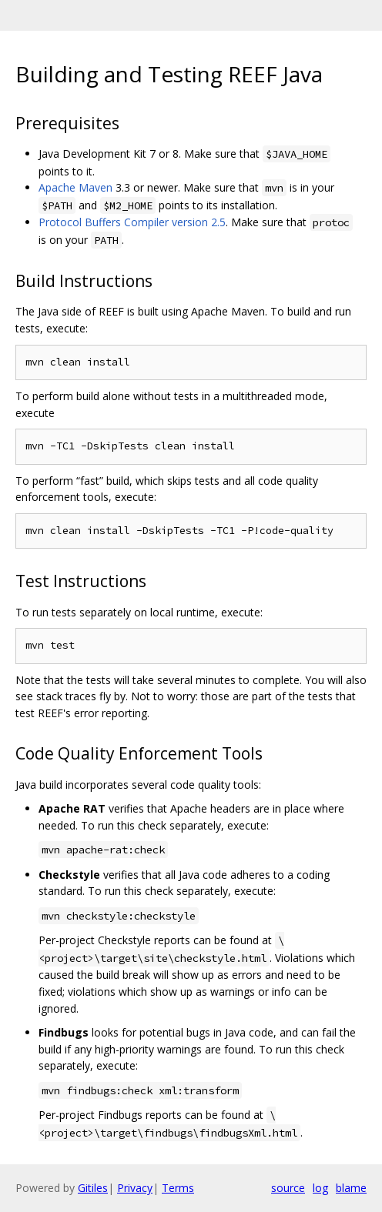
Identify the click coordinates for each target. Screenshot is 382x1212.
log (320, 1187)
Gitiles (93, 1187)
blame (351, 1187)
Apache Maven (75, 187)
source (288, 1187)
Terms (178, 1187)
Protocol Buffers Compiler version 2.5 (132, 222)
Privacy (134, 1187)
